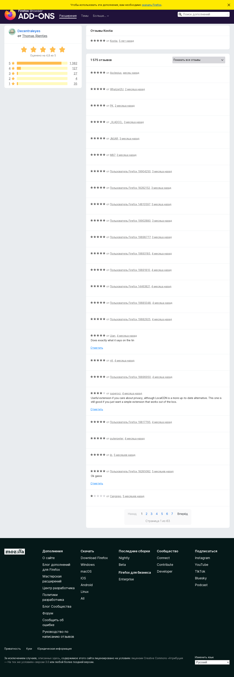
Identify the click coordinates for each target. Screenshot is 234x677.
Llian (112, 335)
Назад (132, 514)
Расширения (68, 16)
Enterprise (126, 579)
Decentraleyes (29, 31)
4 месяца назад (162, 253)
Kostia (113, 40)
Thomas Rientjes (34, 36)
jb (111, 454)
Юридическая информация (54, 648)
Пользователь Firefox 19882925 (130, 319)
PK (111, 105)
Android (87, 585)
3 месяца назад (134, 122)
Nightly (124, 558)
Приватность (12, 648)
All (82, 598)
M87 (112, 154)
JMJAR (114, 138)
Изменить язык (204, 657)
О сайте (48, 558)
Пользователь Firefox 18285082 (130, 471)
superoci (115, 393)
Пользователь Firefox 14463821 (130, 286)
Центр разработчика (58, 588)
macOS (86, 571)
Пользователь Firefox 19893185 (130, 253)
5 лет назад (126, 40)
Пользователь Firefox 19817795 (130, 422)
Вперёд (182, 514)
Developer (164, 571)
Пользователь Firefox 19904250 (130, 171)
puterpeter (116, 438)
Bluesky (201, 578)
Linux (85, 592)
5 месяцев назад (124, 454)
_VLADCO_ (116, 122)
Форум (47, 613)
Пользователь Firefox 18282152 (130, 187)
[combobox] (204, 14)
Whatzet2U (117, 89)
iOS (83, 578)
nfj (111, 360)
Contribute (165, 565)
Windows (88, 565)
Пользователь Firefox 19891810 (130, 269)
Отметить (96, 347)
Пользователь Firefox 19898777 (130, 237)
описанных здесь (49, 658)
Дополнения (52, 551)
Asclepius (116, 72)
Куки (29, 648)
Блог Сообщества (56, 606)
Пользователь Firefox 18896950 (130, 376)
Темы (84, 16)
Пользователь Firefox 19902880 (130, 220)
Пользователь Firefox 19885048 (130, 302)
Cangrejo (115, 496)
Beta (122, 565)
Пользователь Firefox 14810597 (130, 204)
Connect (163, 558)
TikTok (200, 571)
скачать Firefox (151, 4)
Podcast (201, 585)
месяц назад (131, 72)
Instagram (202, 558)
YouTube (201, 565)
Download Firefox (94, 558)
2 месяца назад (135, 89)
